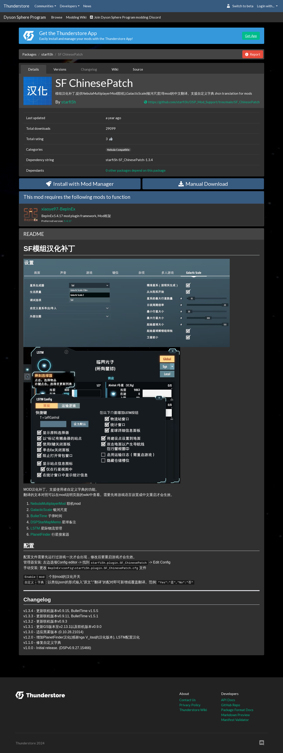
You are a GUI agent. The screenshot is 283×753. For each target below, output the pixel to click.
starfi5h (47, 54)
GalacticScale (41, 510)
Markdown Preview (235, 715)
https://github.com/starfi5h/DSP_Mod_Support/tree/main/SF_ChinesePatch (201, 102)
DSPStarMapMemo (46, 522)
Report (252, 54)
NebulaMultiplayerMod (48, 503)
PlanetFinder (41, 534)
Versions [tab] (60, 69)
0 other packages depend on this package (136, 170)
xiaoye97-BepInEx (58, 208)
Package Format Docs (237, 710)
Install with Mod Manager (80, 183)
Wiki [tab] (115, 69)
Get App (251, 36)
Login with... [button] (266, 6)
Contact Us (187, 700)
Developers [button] (68, 6)
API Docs (228, 700)
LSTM (35, 528)
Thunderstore (16, 5)
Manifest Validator (235, 720)
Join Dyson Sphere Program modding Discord (125, 17)
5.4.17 (67, 221)
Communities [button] (44, 6)
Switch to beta (240, 6)
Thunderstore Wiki (193, 710)
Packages (29, 54)
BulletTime (39, 516)
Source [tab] (138, 69)
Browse (56, 17)
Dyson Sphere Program (25, 17)
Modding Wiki (76, 17)
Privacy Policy (190, 705)
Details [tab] (33, 69)
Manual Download (203, 183)
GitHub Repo (230, 705)
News (87, 6)
